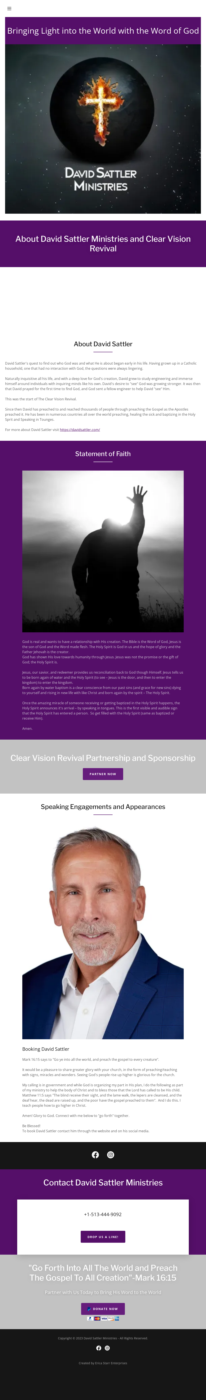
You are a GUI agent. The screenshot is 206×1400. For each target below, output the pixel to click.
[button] (9, 8)
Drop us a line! (103, 1237)
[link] (95, 1156)
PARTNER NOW (103, 774)
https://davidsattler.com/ (80, 429)
